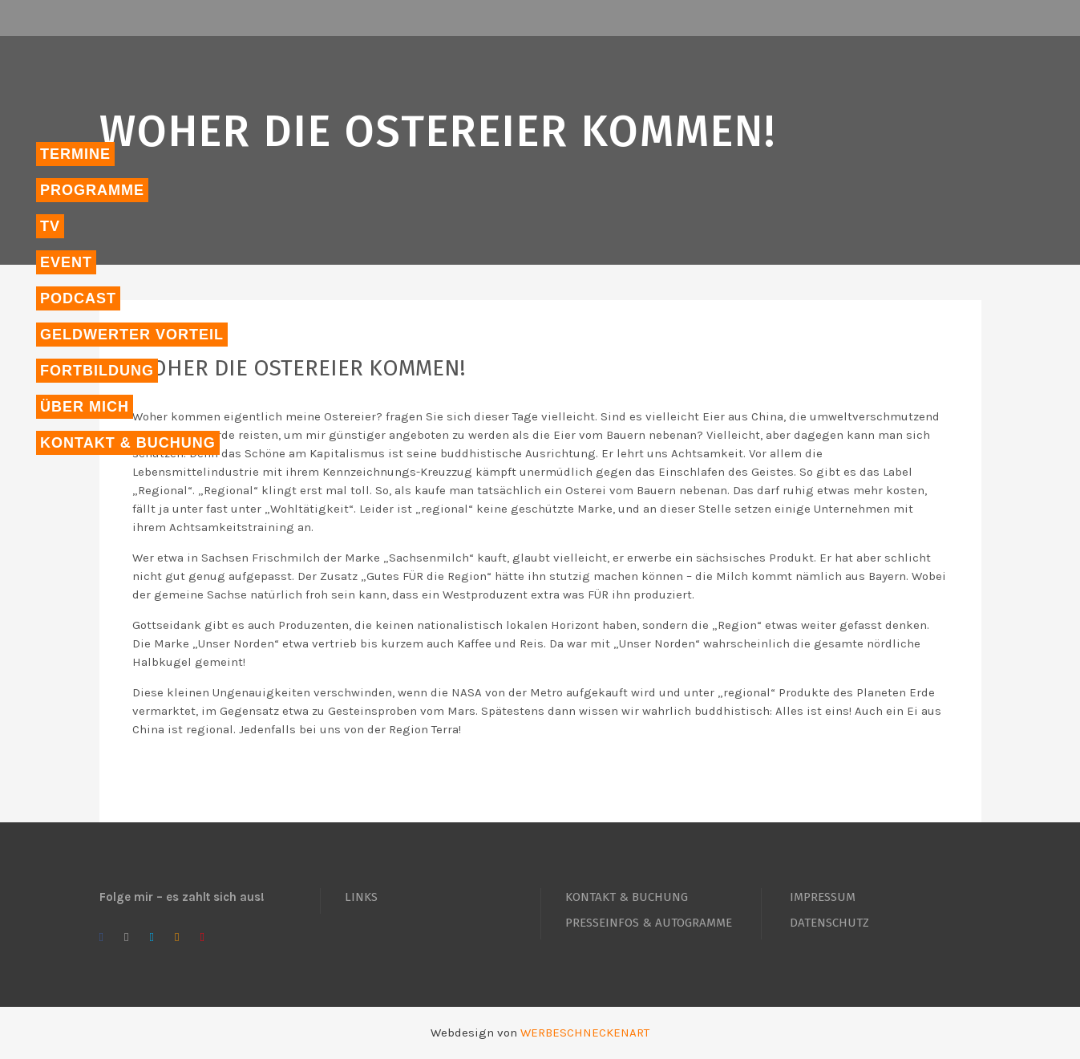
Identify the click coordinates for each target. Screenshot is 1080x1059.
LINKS (361, 897)
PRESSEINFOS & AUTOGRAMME (648, 922)
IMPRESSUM (823, 897)
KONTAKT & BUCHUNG (626, 897)
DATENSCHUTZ (829, 922)
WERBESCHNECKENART (584, 1032)
